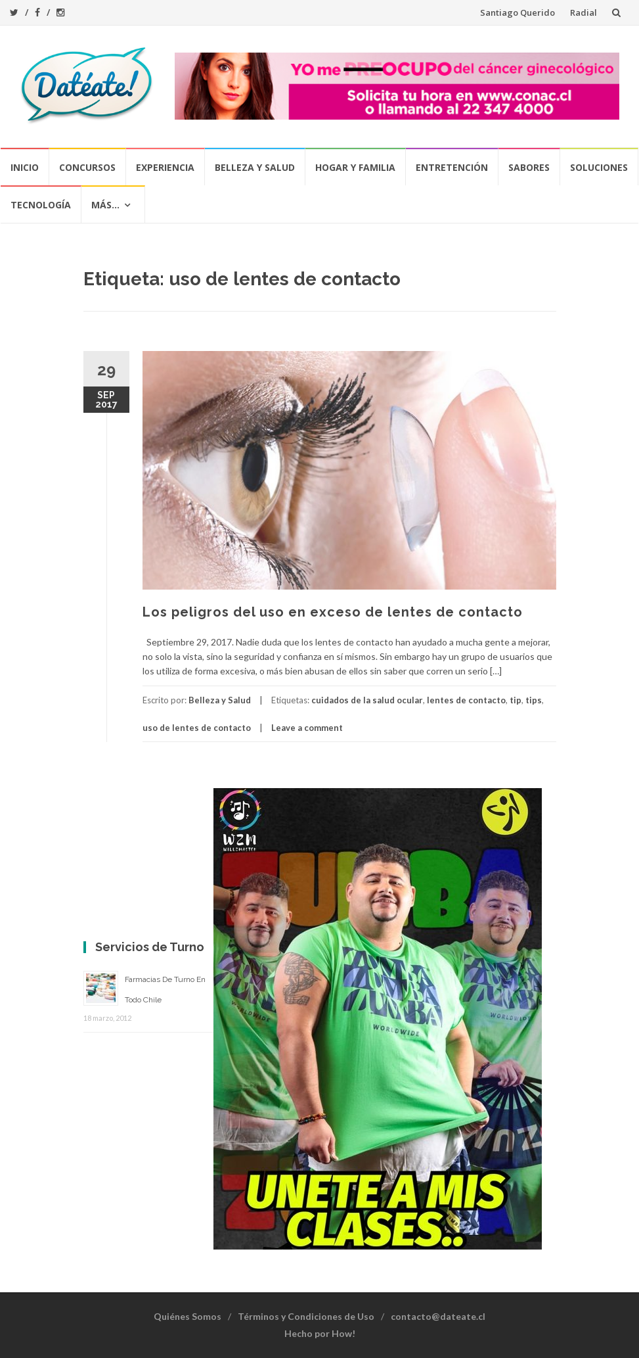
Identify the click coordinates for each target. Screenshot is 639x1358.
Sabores (529, 167)
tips (533, 700)
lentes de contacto (466, 700)
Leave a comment (307, 727)
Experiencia (165, 167)
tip (515, 700)
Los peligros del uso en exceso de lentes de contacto (333, 612)
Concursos (87, 167)
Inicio (25, 167)
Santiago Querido (517, 12)
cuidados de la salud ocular (367, 700)
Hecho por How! (319, 1333)
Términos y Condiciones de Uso (306, 1316)
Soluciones (599, 167)
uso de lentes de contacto (197, 727)
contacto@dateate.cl (438, 1316)
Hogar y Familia (355, 167)
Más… (105, 205)
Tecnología (41, 205)
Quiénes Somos (187, 1316)
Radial (583, 12)
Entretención (452, 167)
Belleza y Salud (255, 167)
